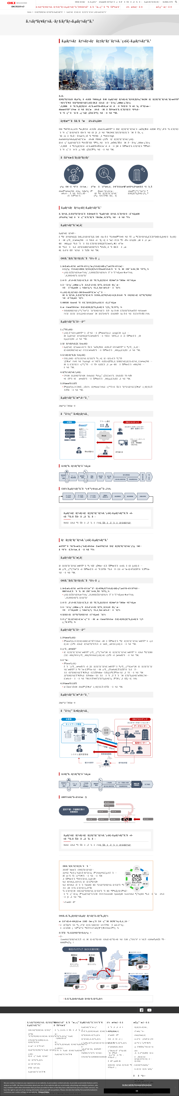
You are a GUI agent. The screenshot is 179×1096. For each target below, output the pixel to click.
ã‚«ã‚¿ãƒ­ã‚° (92, 2)
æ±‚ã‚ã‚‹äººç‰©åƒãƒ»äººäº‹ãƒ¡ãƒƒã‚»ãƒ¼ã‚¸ (153, 1052)
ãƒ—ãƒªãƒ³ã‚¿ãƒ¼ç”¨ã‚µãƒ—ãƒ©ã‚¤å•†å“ (64, 1036)
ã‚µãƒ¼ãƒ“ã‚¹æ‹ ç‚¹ (89, 1027)
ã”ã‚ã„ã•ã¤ (115, 1027)
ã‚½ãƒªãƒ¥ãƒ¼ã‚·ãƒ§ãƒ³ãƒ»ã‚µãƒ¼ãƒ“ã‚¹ (57, 6)
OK (137, 1091)
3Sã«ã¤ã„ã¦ (115, 1039)
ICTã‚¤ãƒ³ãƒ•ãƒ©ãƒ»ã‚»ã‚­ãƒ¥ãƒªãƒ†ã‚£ (38, 1041)
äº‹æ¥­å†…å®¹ (70, 902)
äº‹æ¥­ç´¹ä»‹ (139, 1031)
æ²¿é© (111, 1043)
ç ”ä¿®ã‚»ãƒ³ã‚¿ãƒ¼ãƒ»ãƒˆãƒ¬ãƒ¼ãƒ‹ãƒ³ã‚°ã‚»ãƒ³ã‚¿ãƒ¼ (104, 1043)
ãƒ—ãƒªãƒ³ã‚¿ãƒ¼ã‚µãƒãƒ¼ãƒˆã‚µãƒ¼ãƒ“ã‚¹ (71, 1043)
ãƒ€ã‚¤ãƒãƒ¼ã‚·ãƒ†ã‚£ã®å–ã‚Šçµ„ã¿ (121, 1066)
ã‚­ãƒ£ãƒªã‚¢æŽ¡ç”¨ (142, 1065)
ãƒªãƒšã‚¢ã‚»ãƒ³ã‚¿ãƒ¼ (90, 1035)
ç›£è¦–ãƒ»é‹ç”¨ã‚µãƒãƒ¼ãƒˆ (38, 1055)
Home (29, 12)
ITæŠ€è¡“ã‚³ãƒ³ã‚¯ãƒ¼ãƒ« (91, 1053)
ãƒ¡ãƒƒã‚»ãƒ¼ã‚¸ (141, 1027)
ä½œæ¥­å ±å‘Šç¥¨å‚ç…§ (110, 2)
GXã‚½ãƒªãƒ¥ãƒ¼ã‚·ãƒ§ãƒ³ (39, 1030)
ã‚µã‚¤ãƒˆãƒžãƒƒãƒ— (152, 2)
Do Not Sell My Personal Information (137, 1085)
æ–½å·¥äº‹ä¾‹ (34, 1064)
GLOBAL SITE (168, 2)
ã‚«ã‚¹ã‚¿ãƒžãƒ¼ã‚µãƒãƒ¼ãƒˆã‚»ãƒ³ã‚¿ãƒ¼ (98, 1031)
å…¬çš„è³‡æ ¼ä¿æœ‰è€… (92, 1048)
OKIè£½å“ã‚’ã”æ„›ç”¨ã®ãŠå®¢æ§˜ (99, 6)
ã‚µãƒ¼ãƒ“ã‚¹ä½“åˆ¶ (37, 1072)
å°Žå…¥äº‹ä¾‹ (34, 1068)
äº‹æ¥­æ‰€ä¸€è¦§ (115, 1047)
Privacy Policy (43, 1092)
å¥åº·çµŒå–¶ (114, 1061)
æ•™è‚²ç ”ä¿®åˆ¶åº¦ (143, 1043)
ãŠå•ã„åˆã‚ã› (133, 2)
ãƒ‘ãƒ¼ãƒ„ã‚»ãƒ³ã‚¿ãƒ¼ (91, 1039)
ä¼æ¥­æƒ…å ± (134, 6)
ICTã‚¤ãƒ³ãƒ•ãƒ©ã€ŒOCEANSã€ (94, 1057)
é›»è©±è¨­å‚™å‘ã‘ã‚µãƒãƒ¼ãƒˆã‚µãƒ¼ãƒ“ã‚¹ (70, 1049)
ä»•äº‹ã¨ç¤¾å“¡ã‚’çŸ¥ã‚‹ (145, 1039)
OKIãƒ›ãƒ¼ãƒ (80, 2)
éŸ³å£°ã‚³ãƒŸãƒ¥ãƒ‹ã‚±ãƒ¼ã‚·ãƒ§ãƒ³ (41, 1035)
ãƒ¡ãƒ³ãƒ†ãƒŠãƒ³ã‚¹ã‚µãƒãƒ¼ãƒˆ (41, 1050)
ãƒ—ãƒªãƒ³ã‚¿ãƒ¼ (35, 1060)
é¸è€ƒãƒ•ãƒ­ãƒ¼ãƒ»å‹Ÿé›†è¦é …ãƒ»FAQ (143, 1059)
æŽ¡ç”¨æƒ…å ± (164, 6)
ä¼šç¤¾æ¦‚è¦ (114, 1031)
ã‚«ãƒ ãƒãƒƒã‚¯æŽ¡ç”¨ (144, 1069)
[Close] (175, 1087)
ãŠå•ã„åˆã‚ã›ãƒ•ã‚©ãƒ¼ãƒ (115, 522)
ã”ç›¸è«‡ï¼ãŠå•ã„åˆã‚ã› (70, 1030)
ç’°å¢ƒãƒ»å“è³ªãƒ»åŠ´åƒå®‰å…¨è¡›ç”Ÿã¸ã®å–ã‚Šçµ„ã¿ (117, 1054)
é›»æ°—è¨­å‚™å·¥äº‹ (36, 1046)
